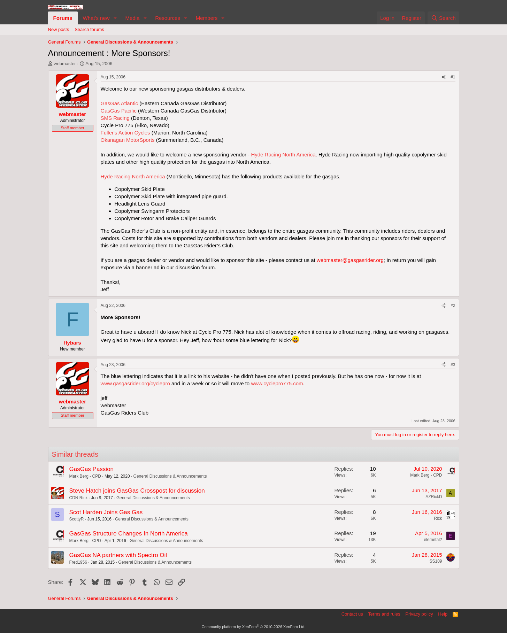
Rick (438, 518)
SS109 (435, 561)
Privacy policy (419, 614)
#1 (453, 77)
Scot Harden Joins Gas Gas (106, 512)
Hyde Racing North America (283, 154)
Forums (62, 18)
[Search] (443, 17)
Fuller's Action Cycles (125, 133)
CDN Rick (78, 497)
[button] (115, 17)
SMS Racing (115, 118)
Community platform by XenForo (254, 627)
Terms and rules (384, 614)
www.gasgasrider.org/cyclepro (135, 383)
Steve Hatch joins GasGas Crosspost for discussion (137, 490)
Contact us (352, 614)
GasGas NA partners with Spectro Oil (118, 555)
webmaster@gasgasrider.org (350, 260)
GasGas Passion (91, 469)
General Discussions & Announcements (170, 476)
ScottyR (76, 519)
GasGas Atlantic (119, 103)
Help (442, 614)
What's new (96, 18)
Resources (167, 18)
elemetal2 (433, 539)
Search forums (89, 29)
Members (207, 18)
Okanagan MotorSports (128, 140)
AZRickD (433, 496)
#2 (453, 305)
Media (132, 18)
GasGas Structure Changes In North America (128, 533)
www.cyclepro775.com (277, 383)
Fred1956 (78, 562)
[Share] (443, 77)
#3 (453, 364)
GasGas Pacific (119, 111)
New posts (58, 29)
